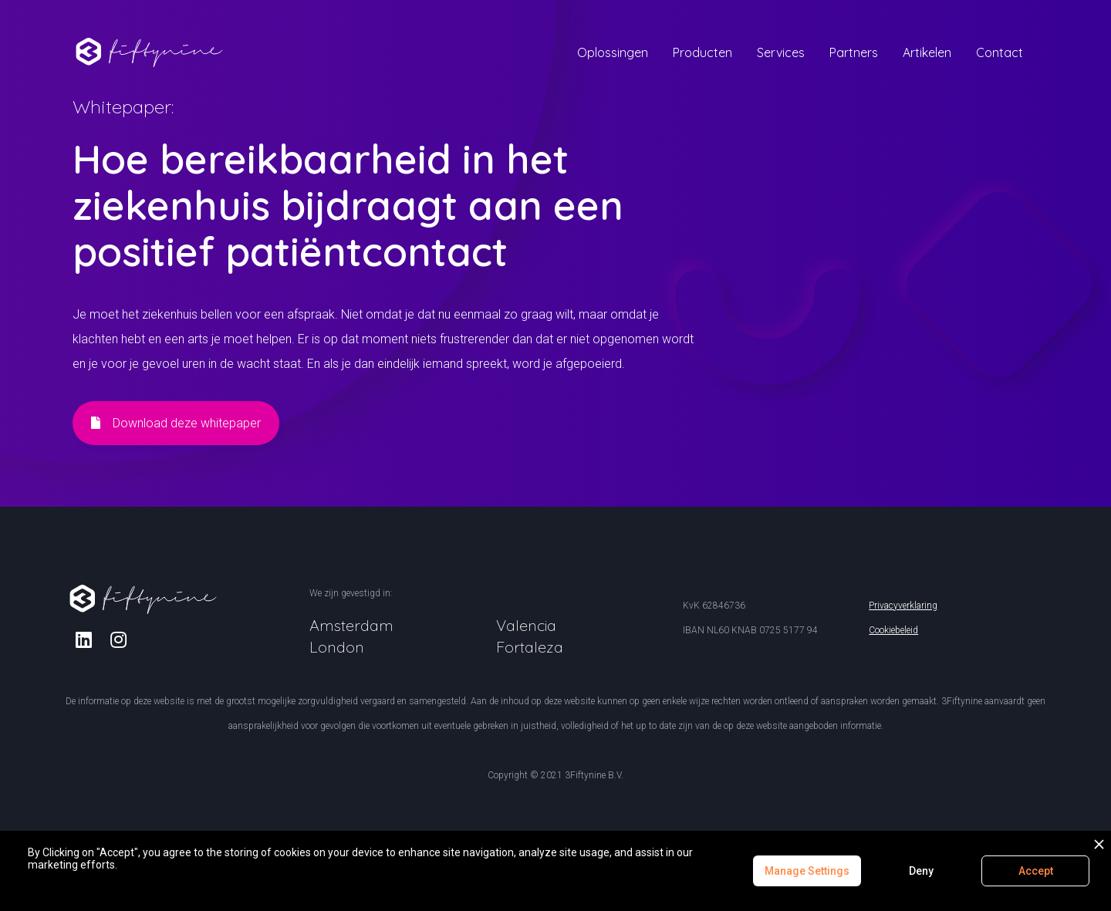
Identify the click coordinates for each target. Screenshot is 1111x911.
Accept (1035, 871)
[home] (150, 50)
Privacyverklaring (903, 605)
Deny (921, 871)
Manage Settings (807, 871)
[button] (612, 52)
